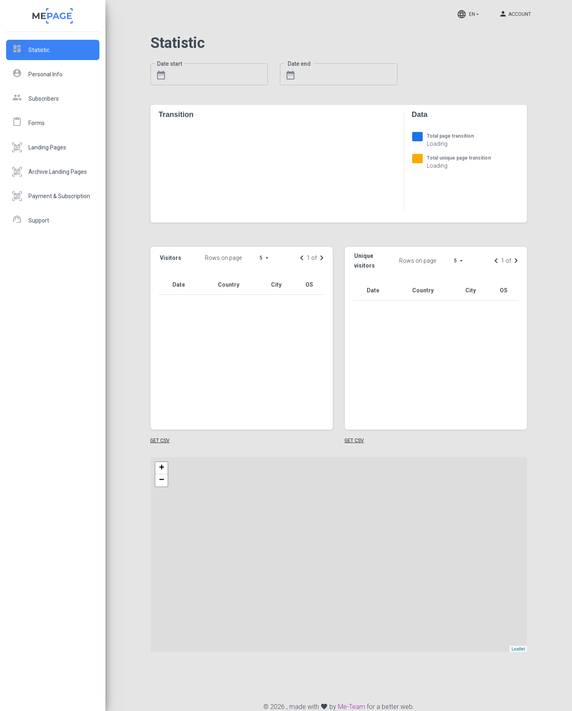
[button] (266, 258)
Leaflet (518, 648)
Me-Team (351, 707)
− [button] (161, 480)
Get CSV (160, 440)
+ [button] (161, 468)
